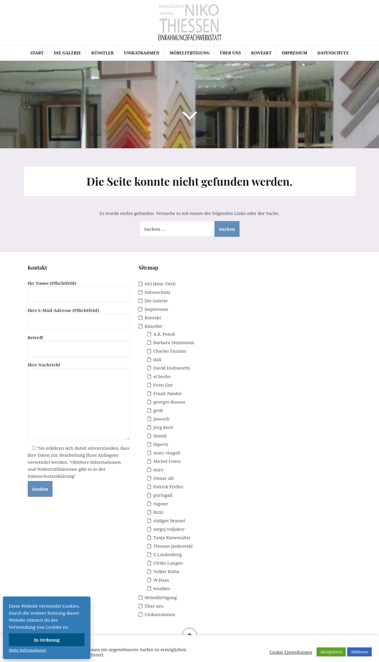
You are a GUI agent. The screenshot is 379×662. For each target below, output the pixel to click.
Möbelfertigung (189, 53)
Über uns (230, 53)
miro (158, 470)
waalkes (161, 588)
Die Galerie (67, 53)
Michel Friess (167, 461)
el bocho (162, 376)
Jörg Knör (163, 427)
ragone (160, 503)
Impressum (294, 53)
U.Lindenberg (167, 554)
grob (158, 410)
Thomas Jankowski (173, 546)
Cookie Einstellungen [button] (291, 652)
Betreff (79, 343)
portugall (163, 495)
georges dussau (169, 402)
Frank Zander (167, 393)
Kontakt (261, 53)
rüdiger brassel (169, 520)
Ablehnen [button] (359, 651)
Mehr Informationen (27, 650)
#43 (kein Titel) (160, 284)
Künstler (102, 53)
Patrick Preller (168, 486)
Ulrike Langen (168, 563)
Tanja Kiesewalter (172, 537)
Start (37, 53)
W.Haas (161, 580)
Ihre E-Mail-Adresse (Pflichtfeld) (79, 316)
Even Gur (163, 385)
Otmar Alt (163, 478)
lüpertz (160, 444)
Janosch (161, 419)
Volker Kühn (166, 571)
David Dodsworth (171, 368)
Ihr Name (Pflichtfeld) (79, 288)
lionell (160, 436)
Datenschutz (333, 53)
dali (157, 359)
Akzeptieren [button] (331, 651)
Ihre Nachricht (79, 368)
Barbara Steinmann (173, 342)
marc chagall (166, 453)
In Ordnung (47, 640)
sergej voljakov (169, 529)
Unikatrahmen (142, 53)
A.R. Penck (164, 334)
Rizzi (158, 512)
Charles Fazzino (169, 351)
